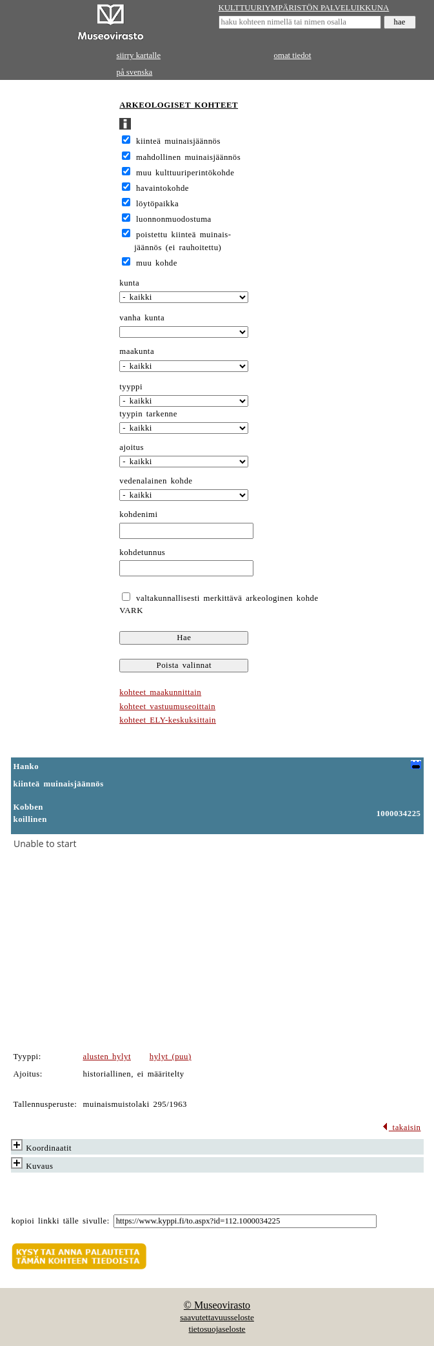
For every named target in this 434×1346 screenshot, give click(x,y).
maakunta (136, 351)
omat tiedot (292, 55)
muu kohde (156, 263)
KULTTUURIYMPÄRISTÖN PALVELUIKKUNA (304, 7)
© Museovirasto (217, 1305)
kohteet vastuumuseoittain (167, 706)
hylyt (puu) (171, 1056)
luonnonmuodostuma (174, 219)
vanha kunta (141, 317)
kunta (129, 283)
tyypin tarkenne (148, 413)
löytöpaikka (157, 203)
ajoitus (131, 447)
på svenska (135, 72)
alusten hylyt (107, 1056)
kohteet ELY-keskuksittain (167, 720)
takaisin (401, 1127)
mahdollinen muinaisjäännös (188, 157)
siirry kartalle (139, 55)
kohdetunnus (142, 552)
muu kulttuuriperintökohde (185, 172)
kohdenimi (138, 514)
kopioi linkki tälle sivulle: (61, 1220)
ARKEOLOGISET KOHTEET (178, 105)
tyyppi (131, 386)
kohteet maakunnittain (160, 692)
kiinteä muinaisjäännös (178, 141)
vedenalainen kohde (155, 480)
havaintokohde (162, 188)
